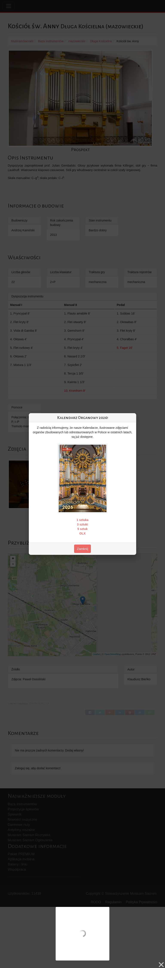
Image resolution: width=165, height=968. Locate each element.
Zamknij (82, 549)
